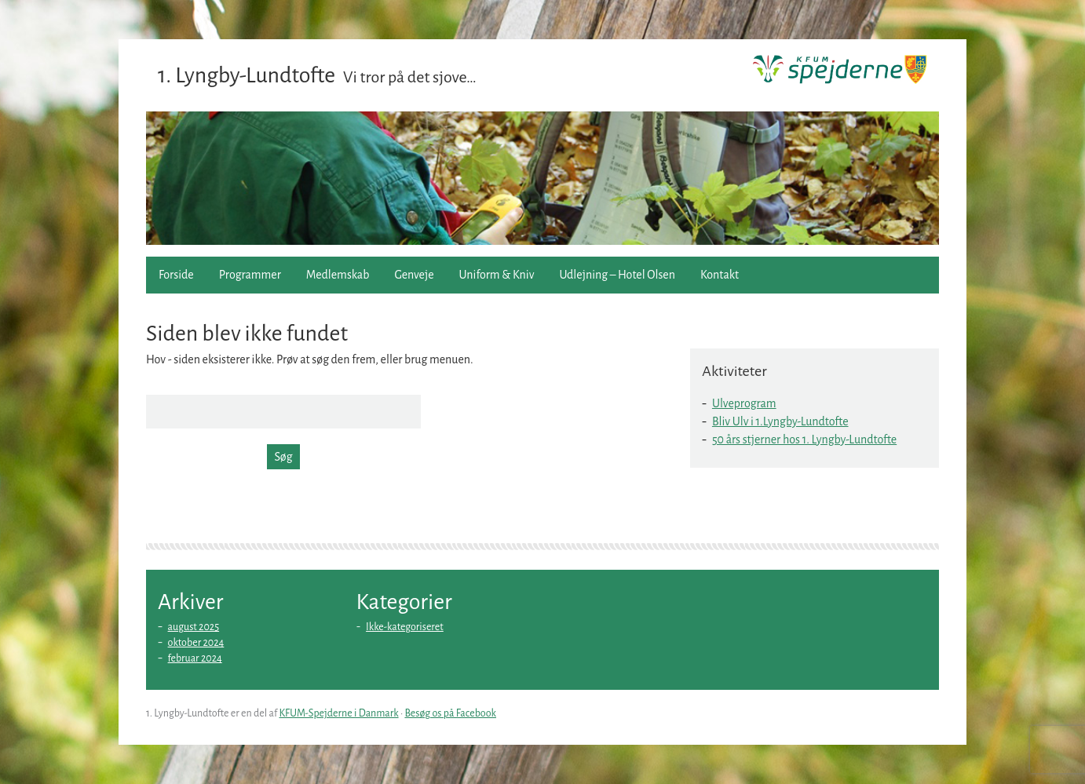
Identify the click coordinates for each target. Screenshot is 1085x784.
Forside (176, 274)
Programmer (250, 274)
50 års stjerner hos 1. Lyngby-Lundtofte (804, 439)
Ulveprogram (744, 403)
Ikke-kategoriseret (405, 627)
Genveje (413, 274)
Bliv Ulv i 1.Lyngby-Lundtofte (780, 421)
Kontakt (719, 274)
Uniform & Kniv (497, 274)
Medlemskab (338, 274)
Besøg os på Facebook (450, 713)
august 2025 (194, 627)
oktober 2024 (196, 642)
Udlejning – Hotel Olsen (617, 274)
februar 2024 (195, 658)
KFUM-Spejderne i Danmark (338, 713)
